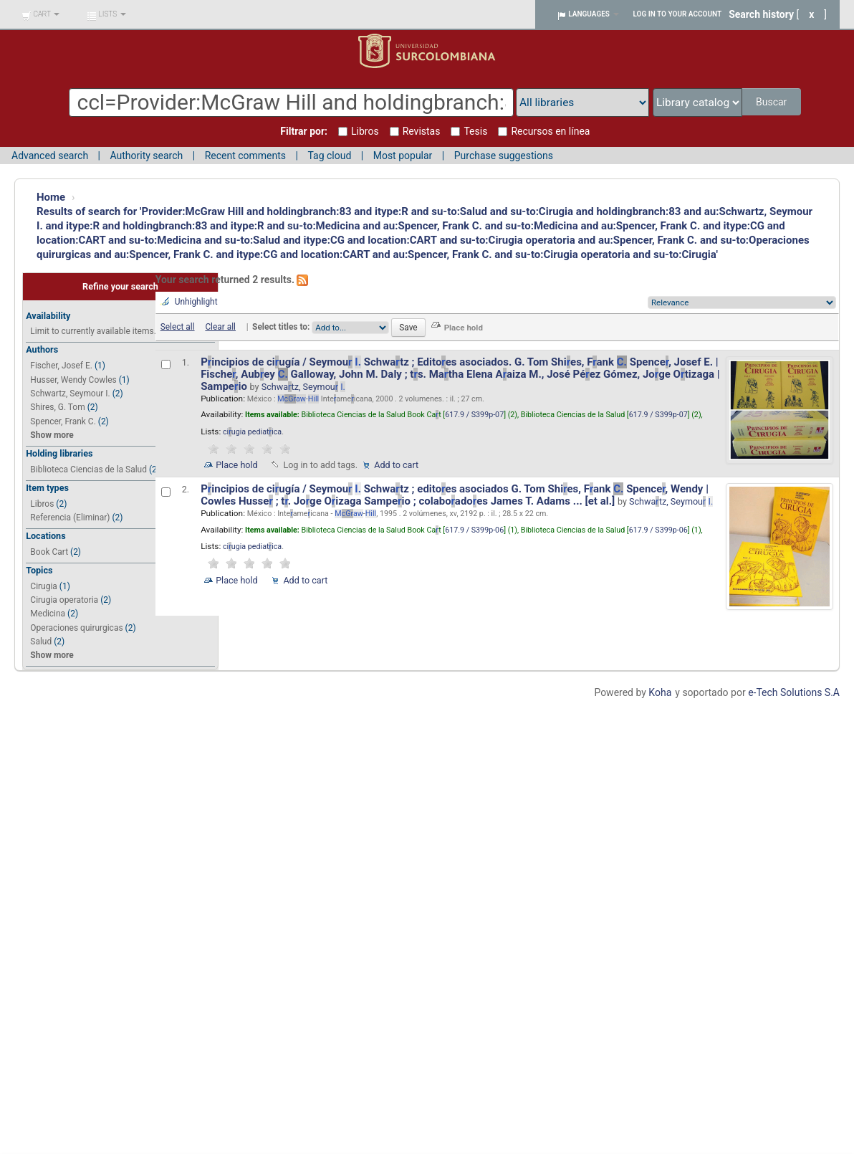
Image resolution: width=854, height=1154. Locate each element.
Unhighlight (196, 302)
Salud (41, 641)
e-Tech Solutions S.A (794, 692)
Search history (761, 14)
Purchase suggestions (503, 155)
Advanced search (49, 155)
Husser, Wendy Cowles (73, 380)
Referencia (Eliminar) (70, 517)
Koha (659, 692)
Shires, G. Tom (57, 407)
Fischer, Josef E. (61, 366)
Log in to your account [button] (677, 14)
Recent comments (245, 155)
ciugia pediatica (252, 432)
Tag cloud (329, 155)
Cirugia (43, 586)
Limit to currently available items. (92, 331)
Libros (42, 504)
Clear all (220, 327)
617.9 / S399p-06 (474, 530)
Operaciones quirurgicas (76, 628)
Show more (51, 435)
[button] (40, 14)
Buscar (771, 102)
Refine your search (120, 286)
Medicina (47, 614)
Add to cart (396, 464)
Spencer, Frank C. (62, 421)
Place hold (237, 464)
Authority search (146, 155)
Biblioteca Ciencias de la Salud (88, 469)
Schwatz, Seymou (303, 386)
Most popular (403, 155)
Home (51, 197)
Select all (177, 327)
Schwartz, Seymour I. (70, 393)
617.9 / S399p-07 (474, 414)
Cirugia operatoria (64, 600)
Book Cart (49, 552)
